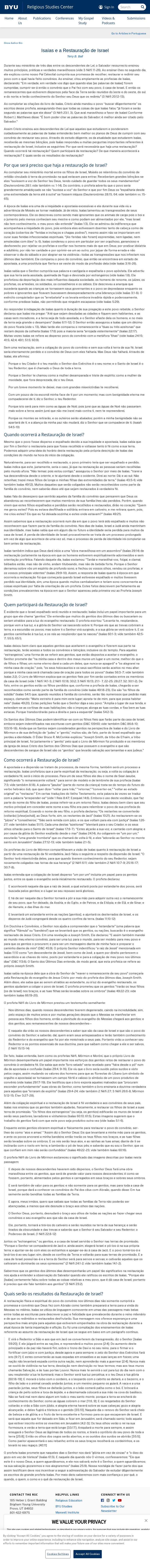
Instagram (108, 1500)
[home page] (11, 7)
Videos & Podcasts (108, 20)
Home (9, 18)
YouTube (119, 1500)
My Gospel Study (86, 20)
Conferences (64, 18)
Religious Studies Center (50, 7)
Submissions (136, 18)
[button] (146, 1520)
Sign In (109, 7)
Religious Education (68, 1500)
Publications (42, 18)
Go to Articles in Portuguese (128, 33)
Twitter (114, 1500)
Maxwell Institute (67, 1512)
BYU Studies (63, 1506)
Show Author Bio (13, 42)
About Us (22, 20)
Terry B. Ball (75, 56)
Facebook (102, 1500)
